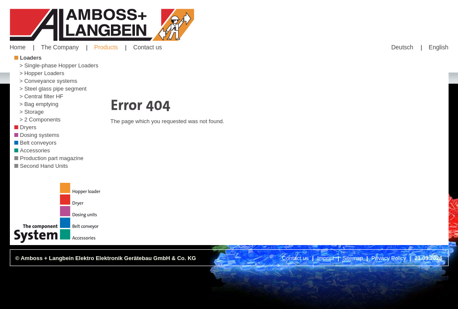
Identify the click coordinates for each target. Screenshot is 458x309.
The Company (60, 47)
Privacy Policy (388, 258)
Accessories (35, 150)
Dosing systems (40, 135)
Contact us (147, 47)
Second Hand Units (44, 166)
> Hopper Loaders (42, 73)
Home (18, 47)
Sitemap (353, 258)
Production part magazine (52, 158)
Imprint (325, 258)
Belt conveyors (38, 142)
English (439, 47)
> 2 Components (40, 119)
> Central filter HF (41, 96)
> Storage (32, 112)
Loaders (31, 58)
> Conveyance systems (49, 81)
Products (106, 47)
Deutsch (402, 47)
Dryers (28, 127)
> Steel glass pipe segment (53, 88)
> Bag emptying (39, 104)
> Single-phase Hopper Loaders (59, 65)
